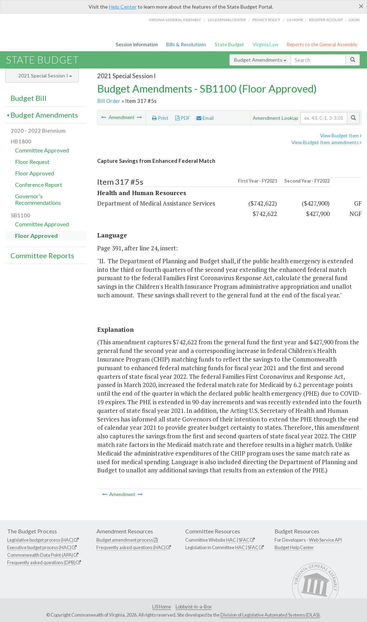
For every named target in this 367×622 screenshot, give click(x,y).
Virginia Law (265, 44)
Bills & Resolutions (186, 44)
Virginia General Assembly (175, 20)
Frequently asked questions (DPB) (41, 562)
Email (205, 118)
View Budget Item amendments (326, 142)
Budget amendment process (124, 540)
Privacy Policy (266, 20)
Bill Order (108, 101)
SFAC (244, 540)
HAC (231, 540)
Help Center (123, 7)
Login (354, 20)
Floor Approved (34, 173)
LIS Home (161, 606)
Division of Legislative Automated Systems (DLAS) (270, 615)
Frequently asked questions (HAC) (131, 547)
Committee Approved (42, 150)
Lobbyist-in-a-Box (193, 606)
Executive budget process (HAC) (39, 547)
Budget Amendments (260, 60)
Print (160, 118)
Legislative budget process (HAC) (40, 540)
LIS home (295, 20)
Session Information (137, 44)
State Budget (229, 44)
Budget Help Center (294, 547)
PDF (182, 118)
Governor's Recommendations (38, 199)
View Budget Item (341, 135)
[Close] (361, 6)
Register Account (326, 20)
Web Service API (325, 540)
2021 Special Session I (45, 75)
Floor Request (32, 161)
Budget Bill (28, 98)
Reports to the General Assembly (321, 44)
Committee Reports (42, 255)
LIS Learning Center (227, 20)
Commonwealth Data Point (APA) (40, 555)
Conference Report (38, 184)
